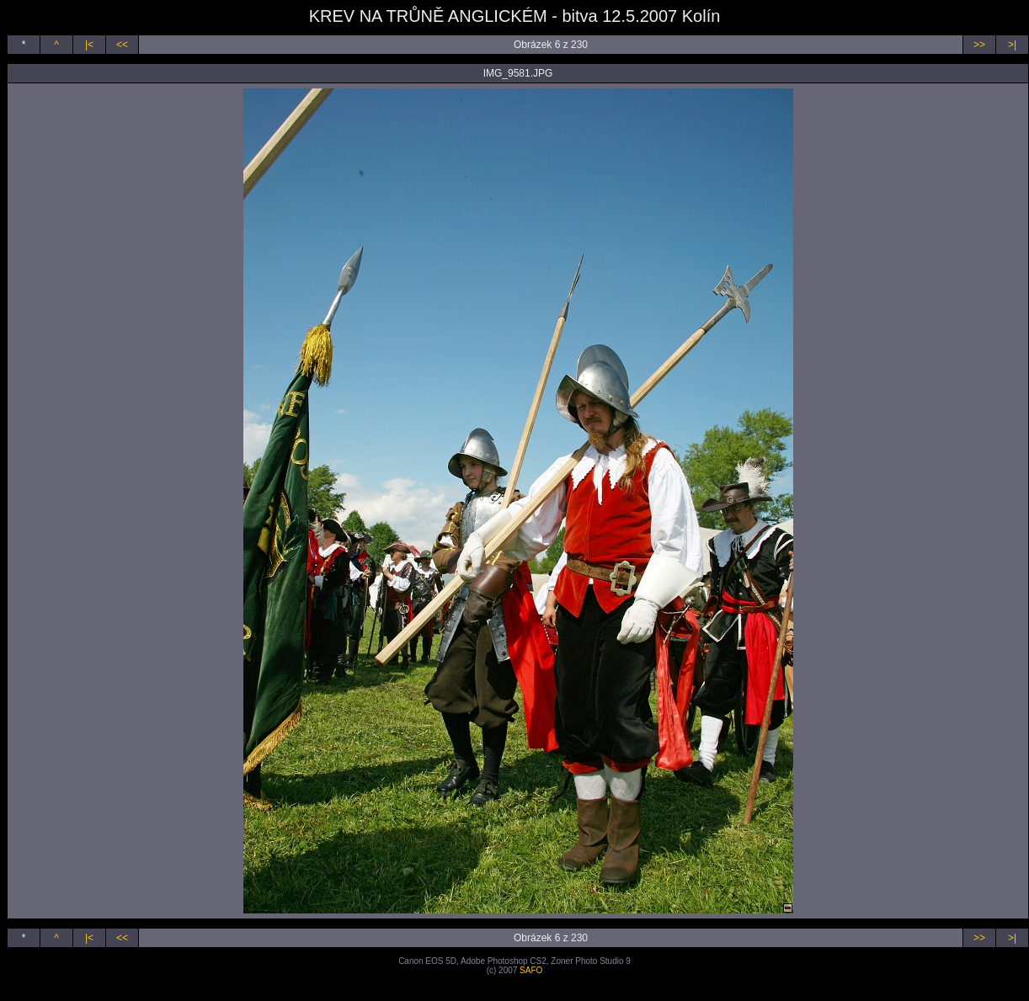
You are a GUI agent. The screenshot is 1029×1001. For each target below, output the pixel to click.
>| (1012, 45)
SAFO (531, 970)
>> (979, 45)
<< (122, 45)
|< (89, 45)
